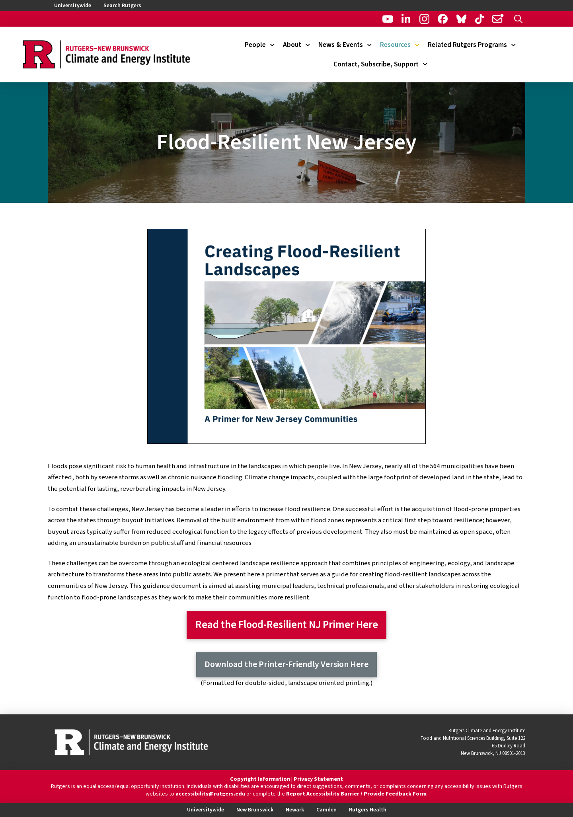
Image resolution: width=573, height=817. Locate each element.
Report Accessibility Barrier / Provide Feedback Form (356, 794)
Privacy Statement (318, 779)
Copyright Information (260, 779)
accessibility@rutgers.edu (210, 794)
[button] (518, 19)
